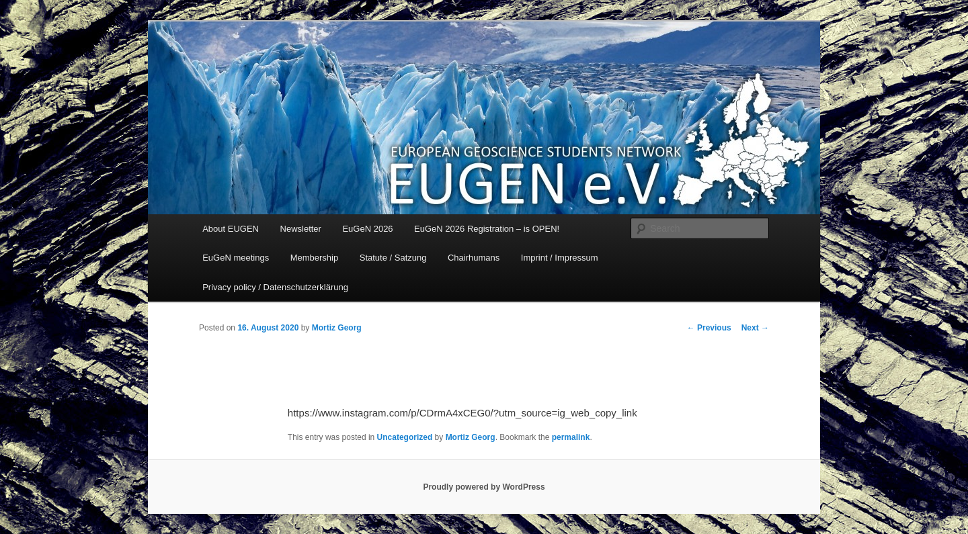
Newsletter (300, 229)
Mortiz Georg (337, 327)
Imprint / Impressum (559, 258)
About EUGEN (230, 229)
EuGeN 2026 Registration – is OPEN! (486, 229)
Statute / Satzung (393, 258)
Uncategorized (405, 437)
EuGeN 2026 (367, 229)
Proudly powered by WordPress (483, 487)
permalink (571, 437)
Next (755, 327)
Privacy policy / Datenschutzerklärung (275, 287)
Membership (314, 258)
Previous (709, 327)
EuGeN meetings (235, 258)
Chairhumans (473, 258)
